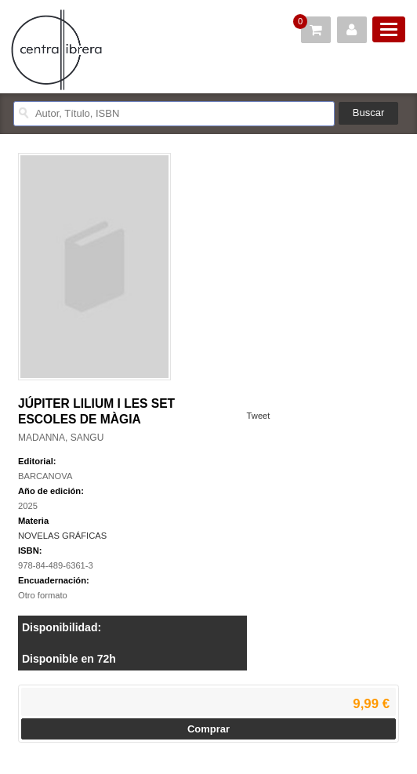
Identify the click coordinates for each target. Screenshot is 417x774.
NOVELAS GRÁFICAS (62, 535)
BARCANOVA (45, 476)
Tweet (258, 415)
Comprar (208, 729)
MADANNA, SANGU (60, 437)
